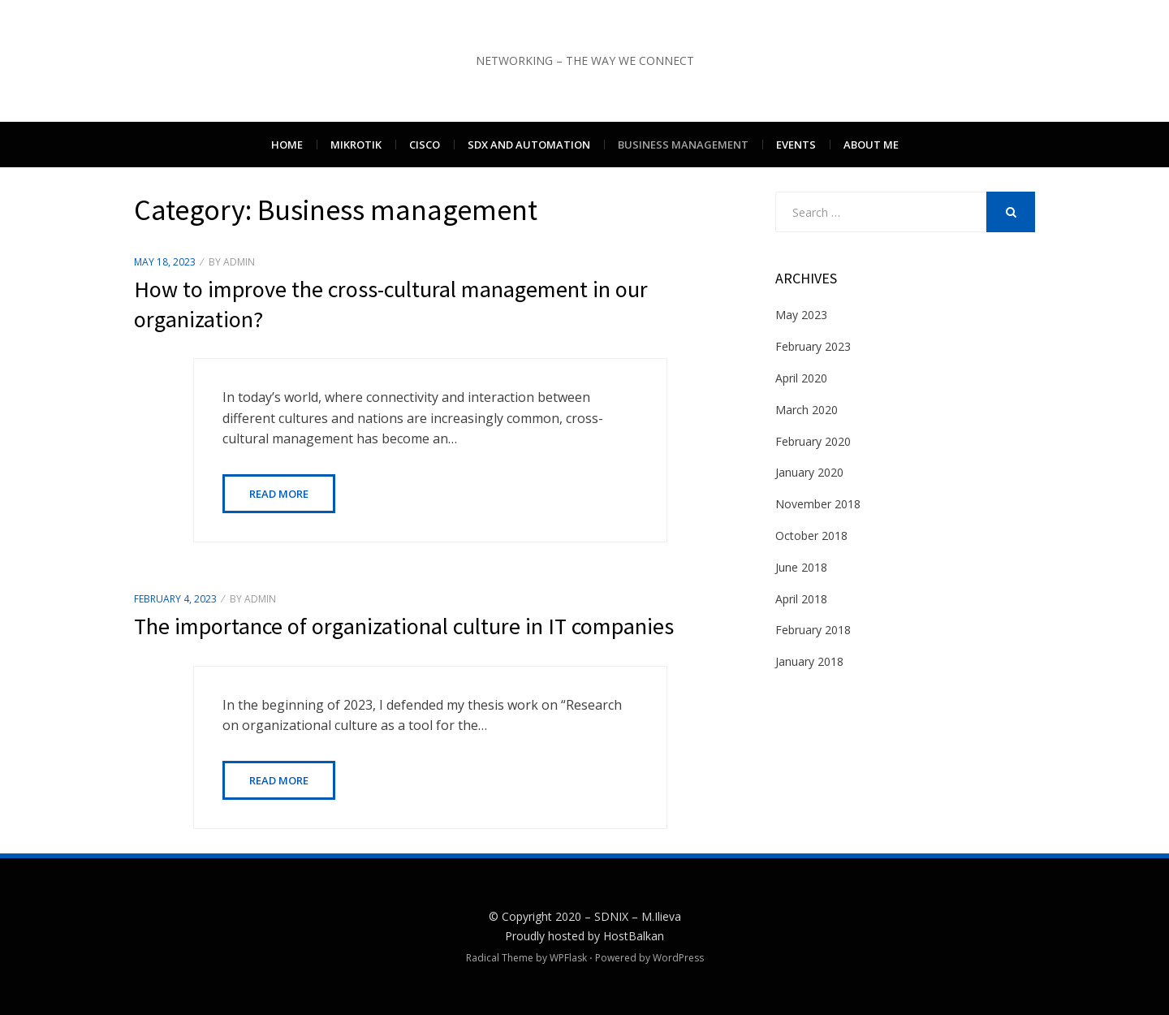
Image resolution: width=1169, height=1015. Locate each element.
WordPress (678, 958)
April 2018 (801, 599)
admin (239, 262)
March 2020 (806, 409)
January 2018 (809, 661)
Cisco (424, 144)
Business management (683, 144)
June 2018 (801, 567)
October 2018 (811, 535)
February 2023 (813, 346)
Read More (278, 493)
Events (796, 144)
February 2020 (813, 441)
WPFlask (568, 958)
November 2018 (818, 504)
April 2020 (801, 378)
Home (287, 144)
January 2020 (809, 472)
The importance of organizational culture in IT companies (404, 626)
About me (871, 144)
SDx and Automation (529, 144)
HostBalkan (633, 936)
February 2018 (813, 629)
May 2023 (801, 314)
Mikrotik (356, 144)
